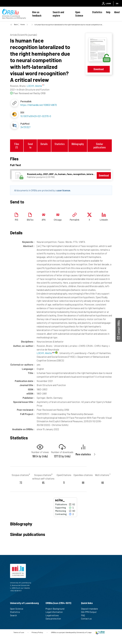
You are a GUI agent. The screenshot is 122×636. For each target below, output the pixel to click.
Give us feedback (36, 13)
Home (22, 24)
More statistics (83, 454)
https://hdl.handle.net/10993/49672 (38, 104)
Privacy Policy (37, 632)
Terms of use (18, 632)
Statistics (97, 12)
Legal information (55, 612)
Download (99, 69)
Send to (30, 145)
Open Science (79, 13)
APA (44, 219)
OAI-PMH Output (90, 612)
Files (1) (16, 145)
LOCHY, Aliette (46, 353)
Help (108, 12)
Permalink (74, 219)
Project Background (56, 608)
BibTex (30, 219)
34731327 (25, 127)
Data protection (54, 618)
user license (63, 190)
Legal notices (53, 615)
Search (14, 615)
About (117, 12)
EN (117, 3)
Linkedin (104, 219)
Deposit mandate (90, 608)
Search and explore (58, 13)
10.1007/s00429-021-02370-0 (35, 116)
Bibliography (78, 144)
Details (44, 144)
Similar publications (99, 145)
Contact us (87, 618)
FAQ (84, 615)
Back (16, 24)
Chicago (58, 219)
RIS (16, 219)
